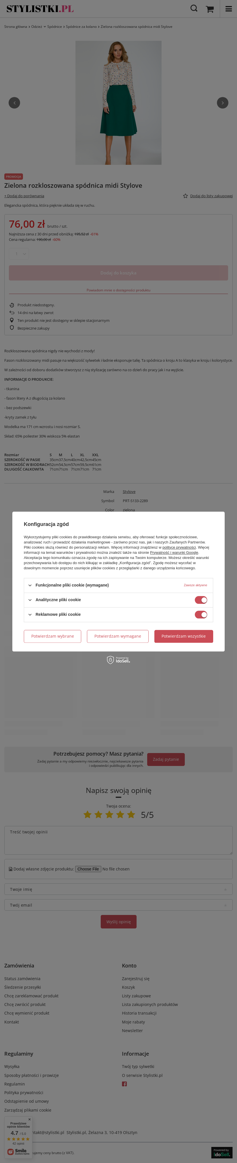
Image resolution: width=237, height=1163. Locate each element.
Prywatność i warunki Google (174, 552)
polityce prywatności (179, 547)
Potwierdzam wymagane (117, 636)
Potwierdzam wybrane (52, 636)
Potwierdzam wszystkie (184, 636)
